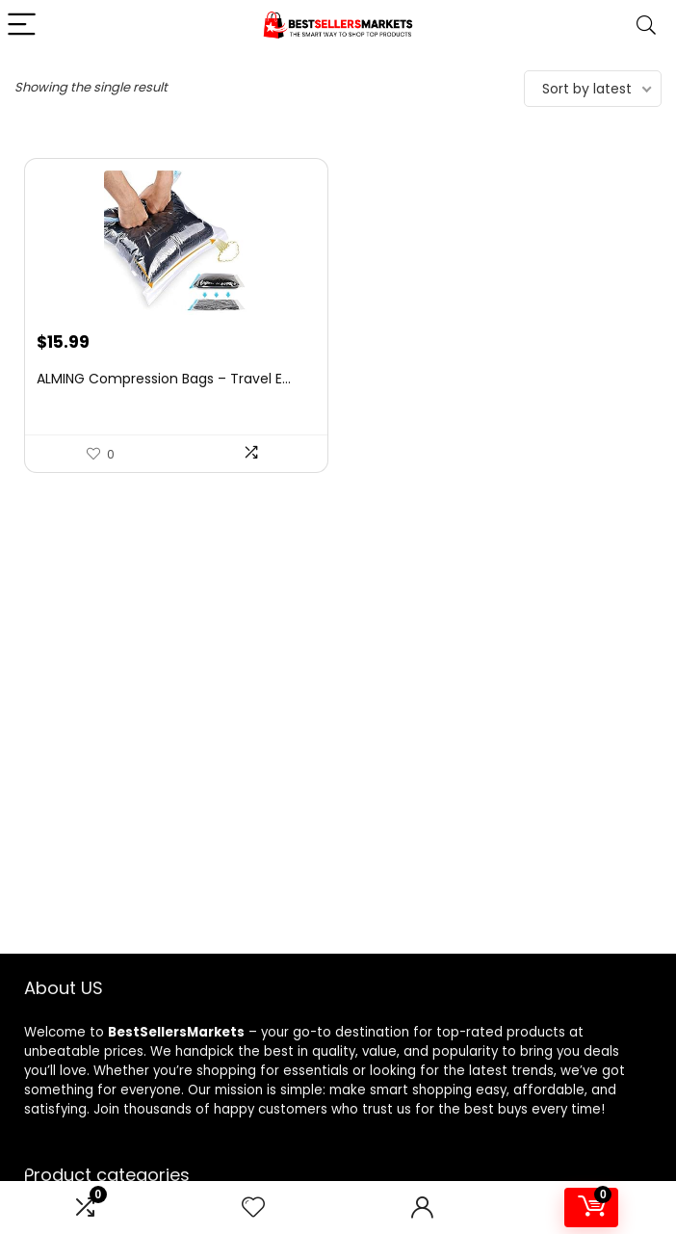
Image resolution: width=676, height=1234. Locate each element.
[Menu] (23, 25)
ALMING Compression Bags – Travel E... (164, 378)
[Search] (646, 25)
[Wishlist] (253, 1207)
